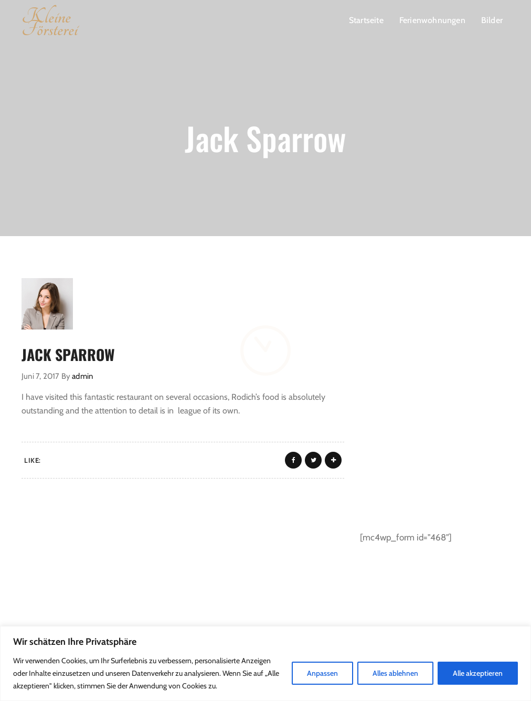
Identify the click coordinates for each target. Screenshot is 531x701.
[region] (265, 663)
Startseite (366, 20)
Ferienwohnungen (432, 20)
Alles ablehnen (395, 673)
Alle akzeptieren (478, 673)
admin (82, 376)
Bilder (492, 20)
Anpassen (322, 673)
